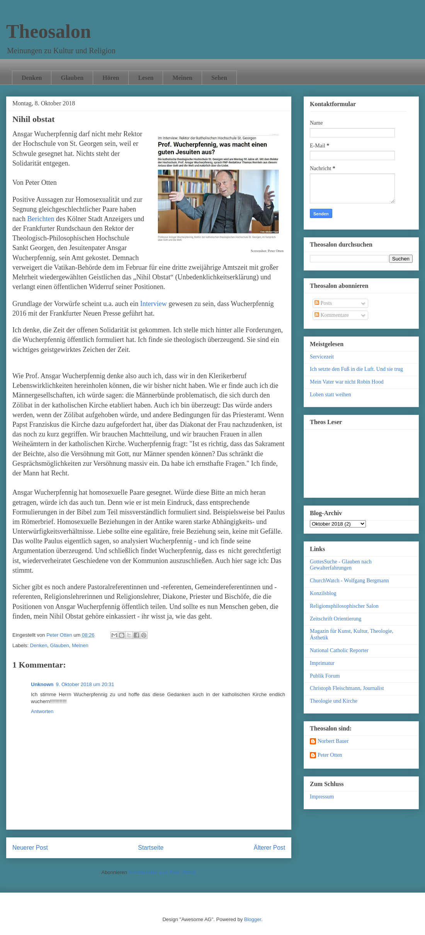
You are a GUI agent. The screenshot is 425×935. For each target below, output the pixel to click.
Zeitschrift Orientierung (335, 619)
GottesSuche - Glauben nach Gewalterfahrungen (341, 565)
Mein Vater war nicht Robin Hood (347, 382)
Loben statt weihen (330, 394)
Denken (32, 77)
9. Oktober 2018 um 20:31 (85, 684)
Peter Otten (330, 755)
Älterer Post (269, 847)
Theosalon (48, 31)
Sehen (219, 77)
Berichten (40, 219)
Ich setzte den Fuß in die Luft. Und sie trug (356, 369)
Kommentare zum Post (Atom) (162, 872)
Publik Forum (325, 676)
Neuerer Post (30, 847)
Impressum (322, 797)
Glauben (72, 77)
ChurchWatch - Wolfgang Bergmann (349, 580)
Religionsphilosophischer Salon (344, 606)
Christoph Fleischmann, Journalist (347, 688)
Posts (323, 303)
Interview (154, 304)
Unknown (42, 684)
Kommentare (331, 315)
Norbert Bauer (333, 741)
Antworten (42, 711)
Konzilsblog (323, 593)
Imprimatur (322, 663)
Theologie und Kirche (333, 701)
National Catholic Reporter (339, 650)
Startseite (150, 847)
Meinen (182, 77)
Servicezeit (322, 357)
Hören (110, 77)
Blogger (252, 919)
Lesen (145, 77)
